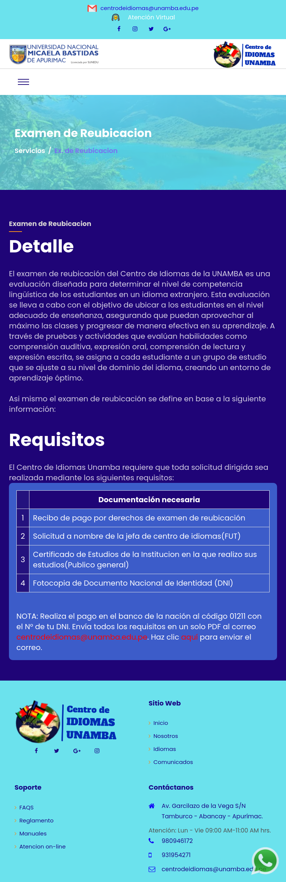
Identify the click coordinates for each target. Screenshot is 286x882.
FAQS (24, 807)
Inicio (158, 723)
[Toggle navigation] (23, 82)
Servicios (30, 150)
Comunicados (171, 762)
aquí (189, 637)
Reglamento (34, 820)
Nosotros (163, 736)
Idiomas (162, 749)
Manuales (31, 833)
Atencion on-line (40, 846)
